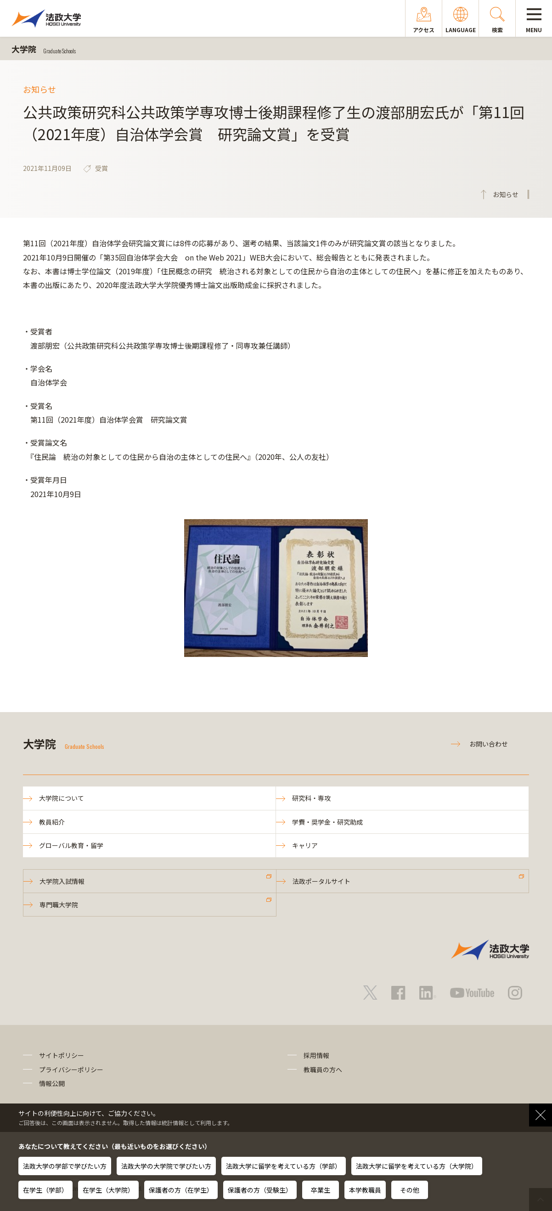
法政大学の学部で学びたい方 (65, 1166)
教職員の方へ (323, 1069)
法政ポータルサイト (321, 881)
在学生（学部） (45, 1189)
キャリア (305, 845)
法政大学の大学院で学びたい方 (166, 1166)
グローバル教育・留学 (71, 845)
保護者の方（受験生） (260, 1189)
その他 (409, 1189)
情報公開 (52, 1083)
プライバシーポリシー (71, 1069)
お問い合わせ (488, 743)
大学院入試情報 (61, 881)
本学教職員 (365, 1189)
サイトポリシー (61, 1055)
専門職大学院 (58, 904)
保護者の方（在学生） (181, 1189)
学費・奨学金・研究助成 (327, 821)
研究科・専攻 (311, 798)
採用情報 (316, 1055)
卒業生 (320, 1189)
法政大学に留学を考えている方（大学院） (417, 1166)
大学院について (61, 798)
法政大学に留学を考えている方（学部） (283, 1166)
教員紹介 (52, 821)
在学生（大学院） (108, 1189)
